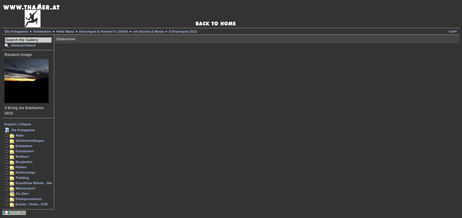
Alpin (20, 135)
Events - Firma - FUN (31, 204)
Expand (10, 124)
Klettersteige (25, 172)
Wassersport (25, 188)
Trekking (22, 177)
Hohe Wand (65, 31)
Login (453, 31)
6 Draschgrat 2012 (183, 31)
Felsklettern (42, 31)
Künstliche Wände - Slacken (37, 183)
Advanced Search (23, 45)
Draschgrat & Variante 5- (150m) (103, 31)
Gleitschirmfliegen (30, 140)
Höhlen (21, 167)
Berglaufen (24, 162)
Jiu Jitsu (22, 193)
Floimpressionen (29, 199)
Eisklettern (24, 146)
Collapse (24, 124)
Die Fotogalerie (16, 31)
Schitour (22, 156)
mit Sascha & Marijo (148, 31)
